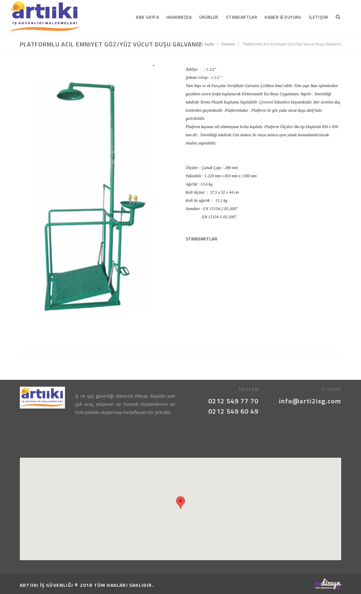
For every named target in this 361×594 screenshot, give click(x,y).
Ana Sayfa (205, 44)
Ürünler (228, 44)
